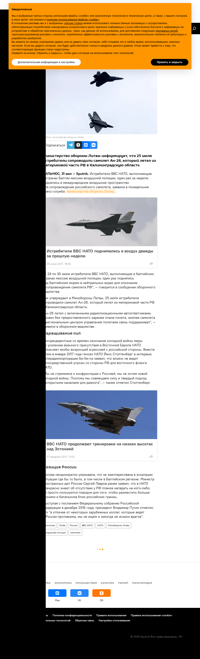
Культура (107, 582)
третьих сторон (73, 23)
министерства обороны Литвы (90, 191)
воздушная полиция (55, 532)
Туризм (123, 582)
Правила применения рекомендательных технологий (37, 620)
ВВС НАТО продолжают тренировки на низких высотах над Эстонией (100, 446)
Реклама (26, 615)
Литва (62, 525)
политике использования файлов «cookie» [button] (73, 19)
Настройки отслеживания (114, 620)
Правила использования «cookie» (151, 615)
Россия (73, 525)
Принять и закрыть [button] (169, 62)
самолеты (75, 532)
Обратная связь (84, 620)
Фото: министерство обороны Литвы (64, 137)
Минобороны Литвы (119, 525)
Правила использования (111, 615)
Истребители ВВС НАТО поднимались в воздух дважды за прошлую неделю (100, 253)
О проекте (10, 615)
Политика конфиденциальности (72, 615)
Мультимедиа (142, 582)
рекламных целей (167, 30)
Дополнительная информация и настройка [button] (46, 62)
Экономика (63, 582)
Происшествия (86, 582)
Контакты (42, 615)
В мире (9, 582)
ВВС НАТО (87, 525)
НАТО (100, 525)
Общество (43, 582)
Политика (50, 525)
